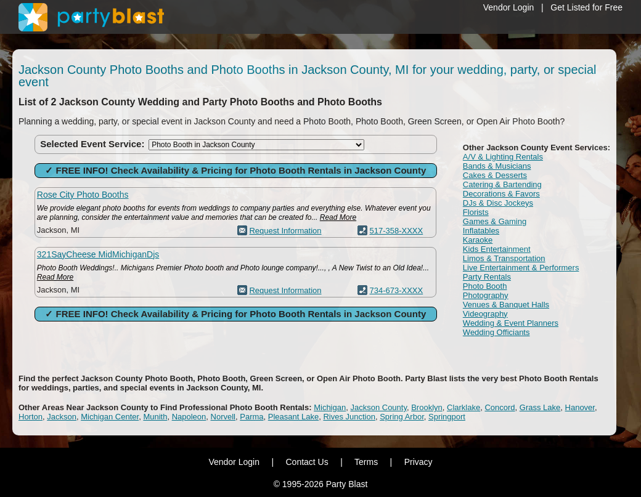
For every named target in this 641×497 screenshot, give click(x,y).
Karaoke (477, 239)
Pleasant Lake (293, 416)
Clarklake (463, 407)
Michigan (330, 407)
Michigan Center (110, 416)
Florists (476, 212)
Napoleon (189, 416)
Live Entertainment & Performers (521, 267)
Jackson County (378, 407)
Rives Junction (349, 416)
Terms (366, 462)
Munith (155, 416)
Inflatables (481, 230)
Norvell (223, 416)
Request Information (285, 230)
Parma (251, 416)
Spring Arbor (402, 416)
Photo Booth (485, 286)
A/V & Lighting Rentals (503, 156)
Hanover (580, 407)
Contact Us (306, 462)
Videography (485, 313)
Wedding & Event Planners (510, 323)
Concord (499, 407)
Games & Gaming (494, 221)
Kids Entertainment (497, 249)
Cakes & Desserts (495, 175)
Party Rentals (487, 276)
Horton (30, 416)
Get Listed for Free (586, 7)
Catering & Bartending (502, 184)
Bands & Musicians (497, 166)
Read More (338, 217)
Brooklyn (427, 407)
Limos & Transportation (504, 258)
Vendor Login (508, 7)
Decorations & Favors (501, 193)
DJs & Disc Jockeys (498, 203)
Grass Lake (540, 407)
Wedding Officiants (496, 332)
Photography (485, 295)
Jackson (61, 416)
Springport (446, 416)
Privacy (418, 462)
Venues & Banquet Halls (506, 304)
